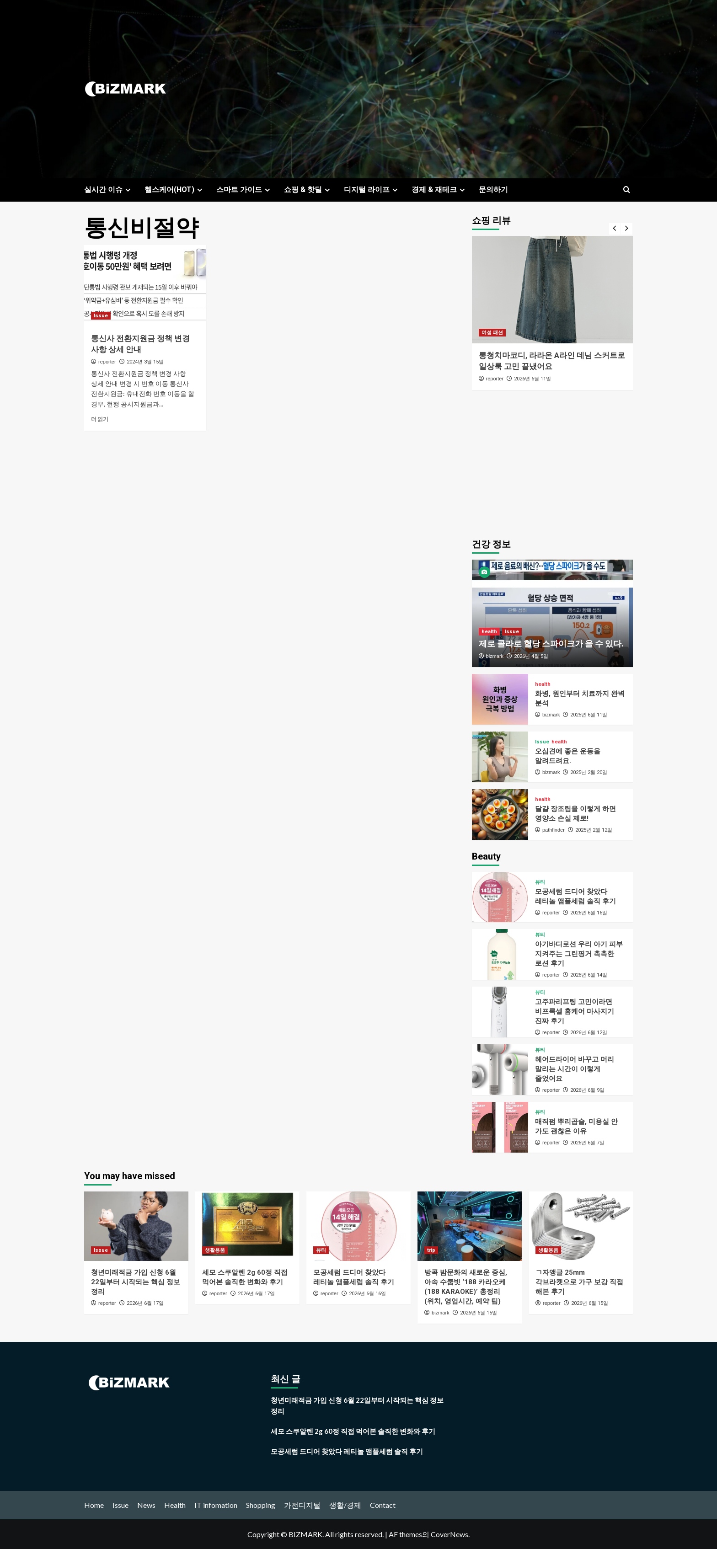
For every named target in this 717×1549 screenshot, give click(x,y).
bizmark (495, 656)
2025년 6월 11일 (588, 715)
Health (175, 1505)
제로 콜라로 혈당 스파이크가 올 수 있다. (551, 643)
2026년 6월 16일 (588, 913)
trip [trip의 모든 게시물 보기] (431, 1250)
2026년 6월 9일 (587, 1090)
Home (94, 1505)
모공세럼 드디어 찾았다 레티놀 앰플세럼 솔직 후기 (347, 1451)
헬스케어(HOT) (174, 189)
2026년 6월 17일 (145, 1303)
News (146, 1505)
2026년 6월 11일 (532, 379)
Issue (120, 1505)
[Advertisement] (450, 89)
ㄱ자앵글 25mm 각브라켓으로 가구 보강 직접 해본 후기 (579, 1282)
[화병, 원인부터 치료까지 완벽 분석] (500, 699)
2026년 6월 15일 (478, 1313)
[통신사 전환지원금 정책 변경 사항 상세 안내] (145, 285)
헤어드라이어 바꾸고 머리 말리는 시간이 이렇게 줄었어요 (574, 1069)
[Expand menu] (128, 190)
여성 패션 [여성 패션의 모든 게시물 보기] (492, 333)
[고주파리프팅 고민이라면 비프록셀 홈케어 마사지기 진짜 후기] (500, 1012)
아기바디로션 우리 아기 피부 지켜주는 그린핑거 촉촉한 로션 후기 (579, 953)
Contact (383, 1505)
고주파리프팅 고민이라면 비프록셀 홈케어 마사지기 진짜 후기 (574, 1011)
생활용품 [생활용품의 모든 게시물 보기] (215, 1250)
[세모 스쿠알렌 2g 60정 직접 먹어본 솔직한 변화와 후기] (247, 1226)
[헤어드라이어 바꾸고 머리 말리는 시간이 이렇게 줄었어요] (500, 1069)
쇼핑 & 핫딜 (308, 189)
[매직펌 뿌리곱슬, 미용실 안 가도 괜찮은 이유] (500, 1127)
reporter (107, 361)
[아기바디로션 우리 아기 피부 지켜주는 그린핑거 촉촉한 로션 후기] (500, 954)
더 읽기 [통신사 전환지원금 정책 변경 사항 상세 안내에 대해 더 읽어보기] (99, 419)
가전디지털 (302, 1505)
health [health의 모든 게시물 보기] (489, 632)
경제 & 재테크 (439, 189)
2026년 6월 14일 (588, 975)
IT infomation (215, 1505)
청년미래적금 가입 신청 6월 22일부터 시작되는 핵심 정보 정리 (135, 1282)
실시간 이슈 (108, 189)
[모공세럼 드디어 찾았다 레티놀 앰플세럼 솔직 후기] (500, 897)
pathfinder (553, 830)
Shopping (260, 1505)
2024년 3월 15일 (145, 362)
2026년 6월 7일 (587, 1143)
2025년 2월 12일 (593, 830)
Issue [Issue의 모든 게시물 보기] (101, 316)
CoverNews (449, 1534)
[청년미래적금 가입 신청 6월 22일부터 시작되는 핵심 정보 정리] (136, 1226)
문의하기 (493, 189)
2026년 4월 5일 (531, 656)
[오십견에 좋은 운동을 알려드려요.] (500, 757)
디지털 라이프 (372, 189)
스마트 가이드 (244, 189)
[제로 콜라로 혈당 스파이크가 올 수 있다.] (552, 613)
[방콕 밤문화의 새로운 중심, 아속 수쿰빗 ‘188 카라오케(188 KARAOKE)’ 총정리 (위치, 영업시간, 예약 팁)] (469, 1226)
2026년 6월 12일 (588, 1033)
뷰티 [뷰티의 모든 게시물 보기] (540, 882)
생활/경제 (345, 1505)
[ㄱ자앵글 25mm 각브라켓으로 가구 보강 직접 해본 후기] (581, 1226)
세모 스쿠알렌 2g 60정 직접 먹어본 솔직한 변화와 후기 (353, 1431)
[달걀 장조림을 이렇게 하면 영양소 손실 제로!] (500, 814)
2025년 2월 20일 (588, 772)
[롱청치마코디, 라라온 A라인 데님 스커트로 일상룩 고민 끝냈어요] (552, 289)
